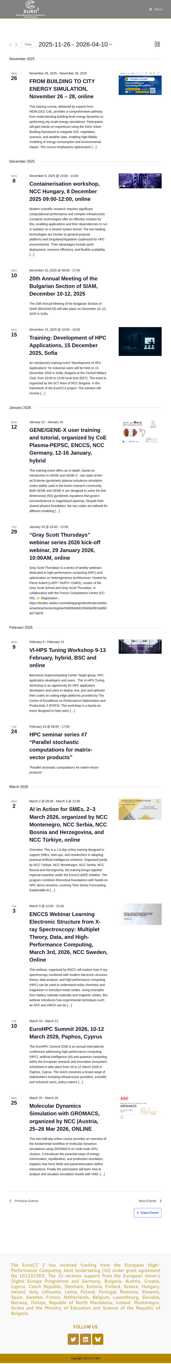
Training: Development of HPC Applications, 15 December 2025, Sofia (67, 345)
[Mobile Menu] (156, 9)
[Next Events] (16, 45)
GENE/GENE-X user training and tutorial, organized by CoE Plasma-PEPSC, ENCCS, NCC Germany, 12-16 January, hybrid (68, 445)
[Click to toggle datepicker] (75, 44)
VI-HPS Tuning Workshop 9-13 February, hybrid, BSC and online (67, 657)
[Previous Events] (10, 45)
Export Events (148, 1213)
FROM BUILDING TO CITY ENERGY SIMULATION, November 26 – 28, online (62, 88)
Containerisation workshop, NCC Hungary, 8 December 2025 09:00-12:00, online (64, 191)
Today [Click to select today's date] (28, 44)
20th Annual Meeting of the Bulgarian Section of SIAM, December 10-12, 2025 (63, 286)
